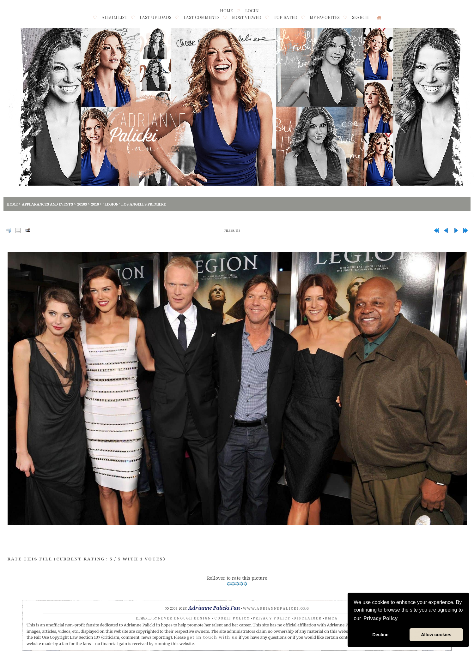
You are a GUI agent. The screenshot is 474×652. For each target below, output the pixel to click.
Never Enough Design (184, 618)
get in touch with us (212, 637)
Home (226, 10)
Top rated (285, 17)
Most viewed (246, 17)
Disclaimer (308, 618)
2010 (95, 204)
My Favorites (325, 17)
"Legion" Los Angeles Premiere (134, 204)
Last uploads (155, 17)
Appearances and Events (47, 204)
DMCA (331, 618)
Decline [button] (380, 634)
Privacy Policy (271, 618)
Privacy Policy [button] (380, 618)
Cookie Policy (232, 618)
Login (252, 10)
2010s (82, 204)
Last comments (202, 17)
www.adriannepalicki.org (276, 608)
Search (360, 17)
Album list (114, 17)
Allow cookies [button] (436, 634)
